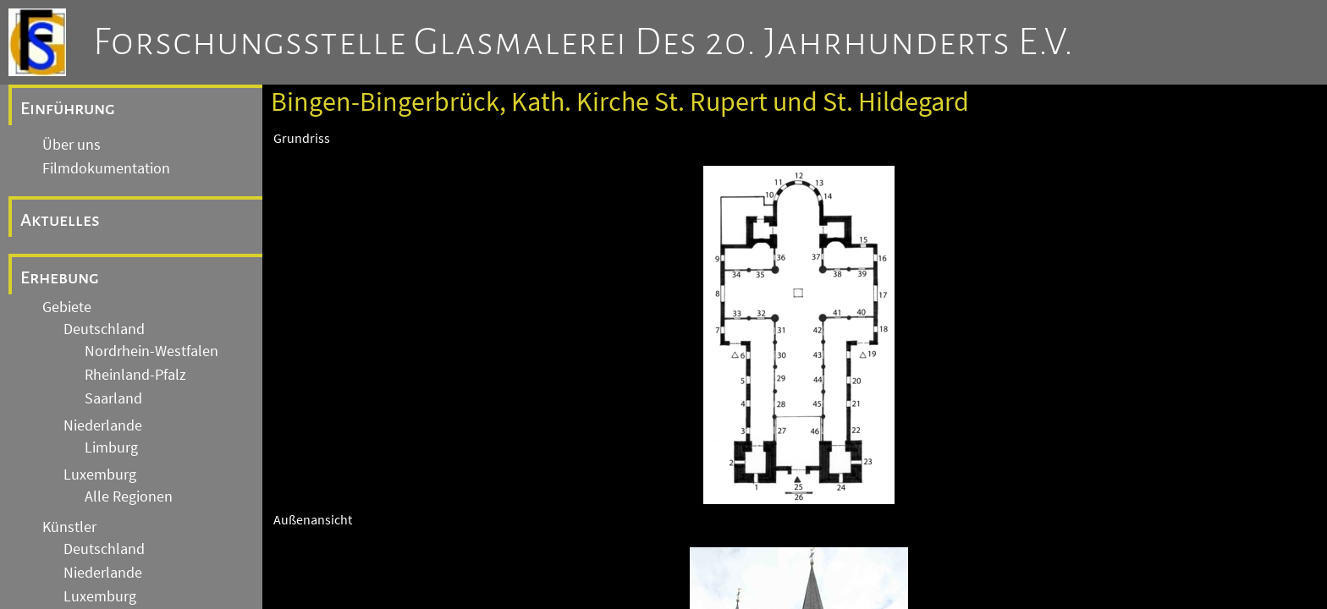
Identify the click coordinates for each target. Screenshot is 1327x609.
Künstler (69, 527)
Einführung (67, 108)
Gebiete (66, 307)
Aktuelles (60, 220)
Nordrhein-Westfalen (151, 351)
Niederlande (102, 425)
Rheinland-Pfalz (135, 374)
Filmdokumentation (106, 168)
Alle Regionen (129, 496)
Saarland (113, 398)
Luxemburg (99, 474)
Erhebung (59, 277)
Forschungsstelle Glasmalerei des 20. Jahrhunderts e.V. (583, 42)
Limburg (111, 447)
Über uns (71, 144)
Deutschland (104, 329)
